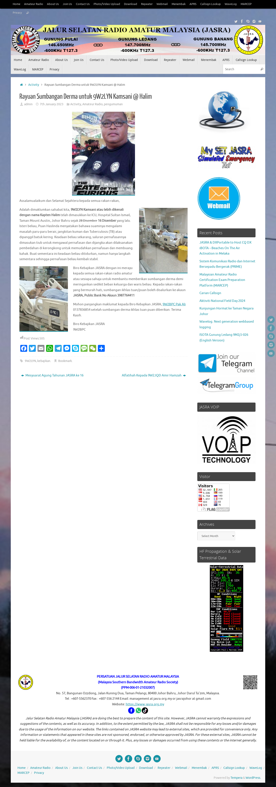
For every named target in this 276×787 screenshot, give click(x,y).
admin (28, 104)
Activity (33, 85)
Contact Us (83, 4)
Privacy (17, 12)
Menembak (179, 4)
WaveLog (231, 4)
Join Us (67, 4)
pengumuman (113, 104)
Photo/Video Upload (107, 4)
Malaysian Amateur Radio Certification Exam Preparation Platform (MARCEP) (222, 280)
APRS (193, 4)
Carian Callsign (210, 293)
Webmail (162, 4)
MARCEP (246, 4)
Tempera (236, 778)
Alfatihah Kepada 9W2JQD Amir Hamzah (154, 375)
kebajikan (43, 361)
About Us (53, 4)
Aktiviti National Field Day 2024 (222, 301)
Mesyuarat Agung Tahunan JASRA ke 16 (52, 375)
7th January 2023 (51, 104)
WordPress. (253, 778)
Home (16, 4)
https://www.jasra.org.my (145, 704)
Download (130, 4)
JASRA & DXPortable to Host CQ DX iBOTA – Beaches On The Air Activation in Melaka (225, 248)
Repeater (147, 4)
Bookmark (65, 361)
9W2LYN (30, 361)
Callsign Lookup (210, 4)
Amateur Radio (33, 4)
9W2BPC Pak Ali (174, 304)
